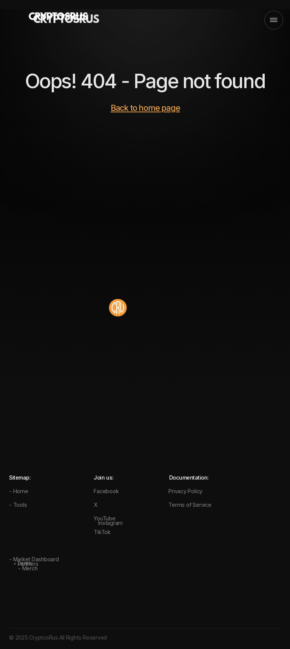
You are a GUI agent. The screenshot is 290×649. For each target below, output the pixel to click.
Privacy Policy (185, 491)
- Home (18, 491)
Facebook (106, 491)
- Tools (18, 505)
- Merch (27, 568)
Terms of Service (189, 505)
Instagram (110, 523)
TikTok (102, 532)
